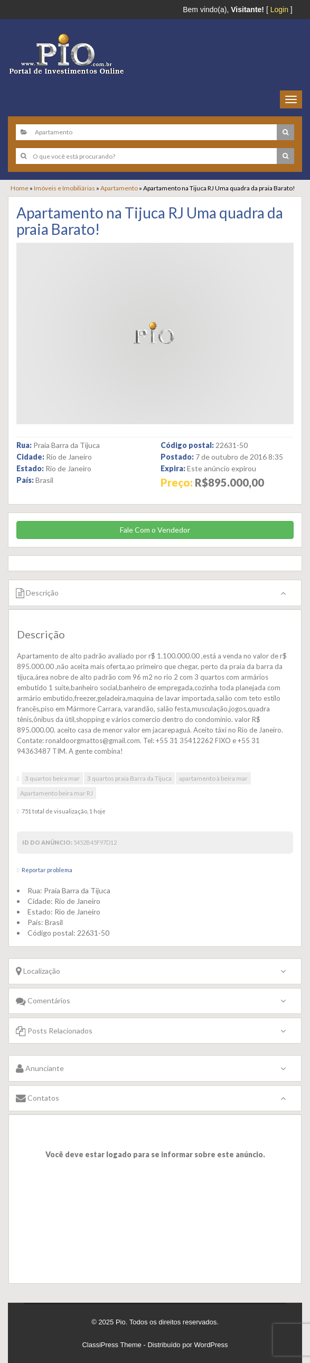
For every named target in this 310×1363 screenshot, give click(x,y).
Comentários (43, 1000)
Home (20, 188)
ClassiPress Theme (111, 1345)
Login (279, 9)
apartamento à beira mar (213, 778)
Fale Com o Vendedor (155, 529)
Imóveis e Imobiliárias (64, 188)
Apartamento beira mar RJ (56, 793)
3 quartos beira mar (52, 778)
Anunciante (40, 1068)
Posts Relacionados (54, 1030)
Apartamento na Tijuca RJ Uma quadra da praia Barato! (149, 221)
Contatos (37, 1097)
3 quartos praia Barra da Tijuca (129, 778)
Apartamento (119, 188)
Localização (38, 970)
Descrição (37, 592)
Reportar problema (47, 869)
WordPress (211, 1345)
